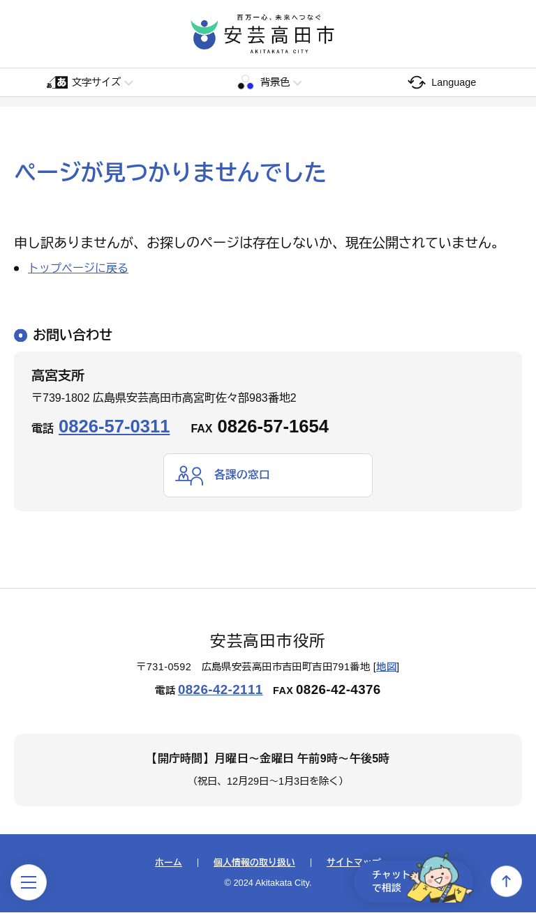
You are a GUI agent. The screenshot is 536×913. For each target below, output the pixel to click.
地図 (386, 667)
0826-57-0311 (114, 426)
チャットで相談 (420, 881)
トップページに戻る (78, 268)
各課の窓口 (242, 475)
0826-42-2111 (220, 689)
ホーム (168, 863)
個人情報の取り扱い (254, 863)
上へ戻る (506, 881)
